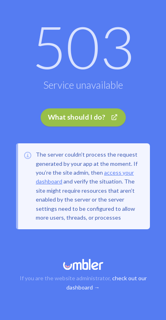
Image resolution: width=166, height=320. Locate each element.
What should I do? (83, 117)
